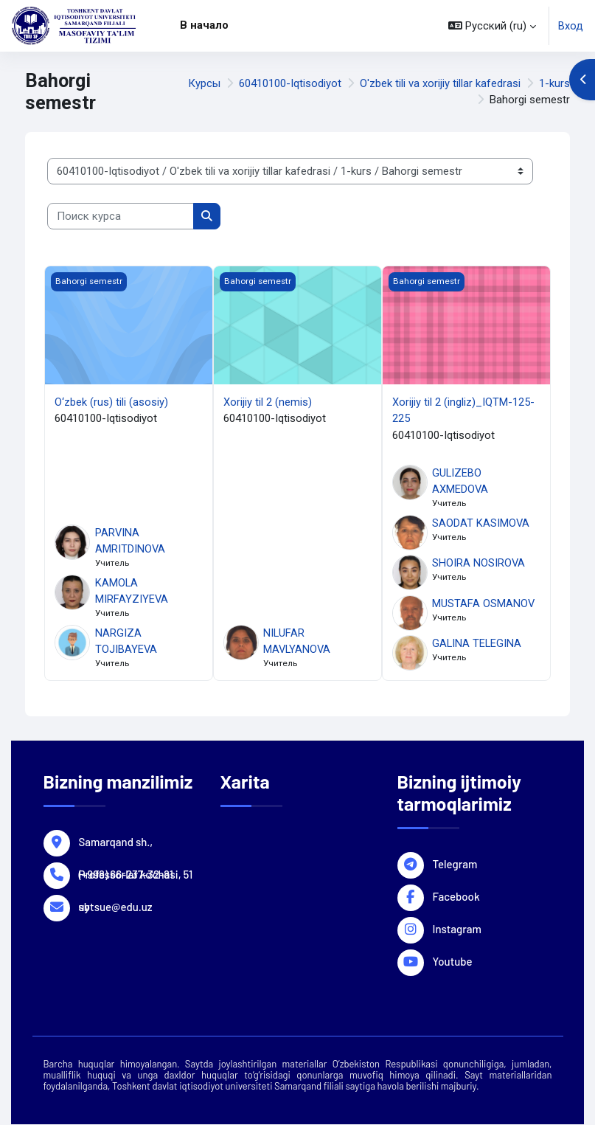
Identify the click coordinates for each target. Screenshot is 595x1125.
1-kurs (554, 83)
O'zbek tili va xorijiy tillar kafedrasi (440, 83)
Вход (570, 25)
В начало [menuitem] (204, 25)
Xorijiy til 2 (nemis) (267, 402)
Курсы (204, 83)
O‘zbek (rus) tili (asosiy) (111, 402)
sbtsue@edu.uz (116, 906)
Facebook (456, 896)
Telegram (455, 863)
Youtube (453, 960)
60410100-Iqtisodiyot (290, 83)
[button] (492, 26)
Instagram (457, 928)
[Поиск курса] (120, 216)
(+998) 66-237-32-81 (126, 873)
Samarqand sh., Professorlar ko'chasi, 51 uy (136, 841)
